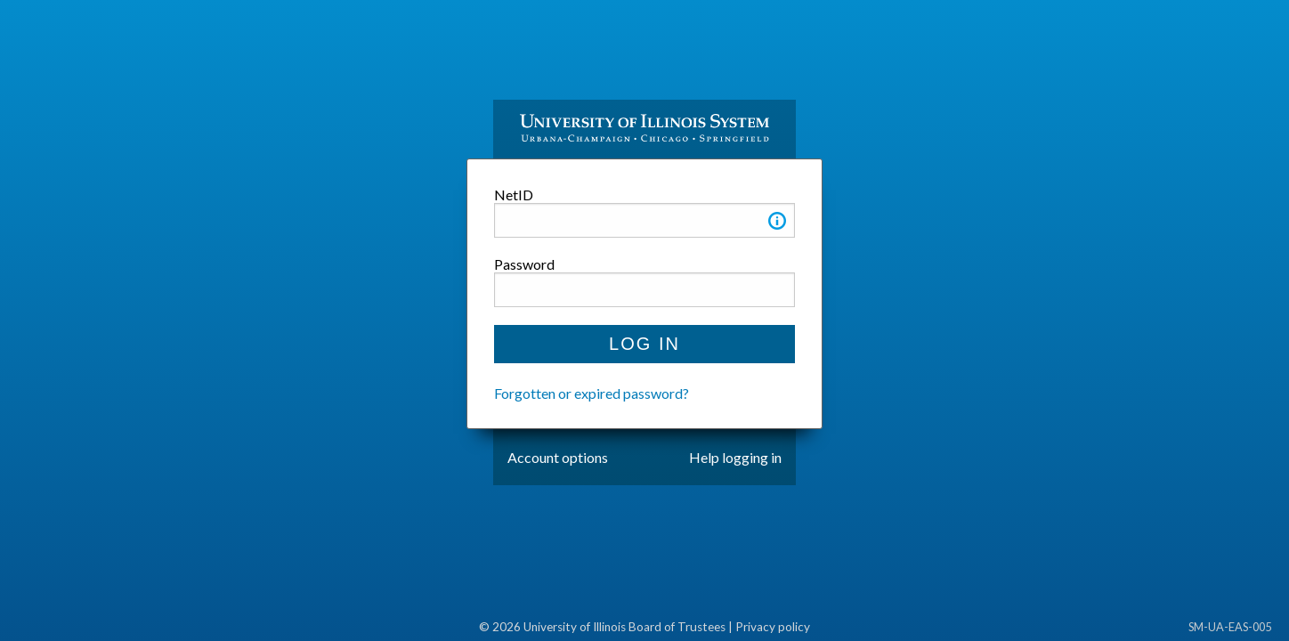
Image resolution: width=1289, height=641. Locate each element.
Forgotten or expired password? (591, 393)
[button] (777, 223)
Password (524, 264)
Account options (557, 457)
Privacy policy (772, 627)
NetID (513, 194)
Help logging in (735, 457)
